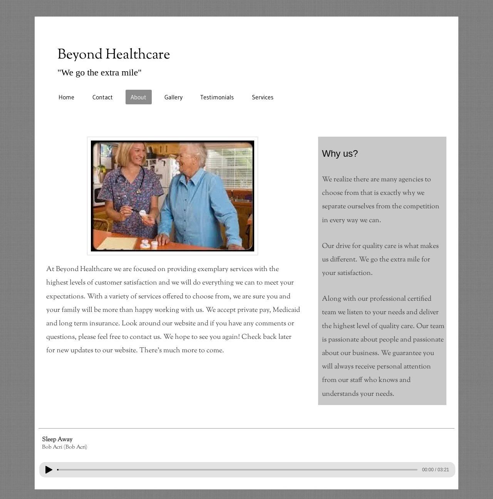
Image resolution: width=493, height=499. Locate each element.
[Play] (48, 470)
